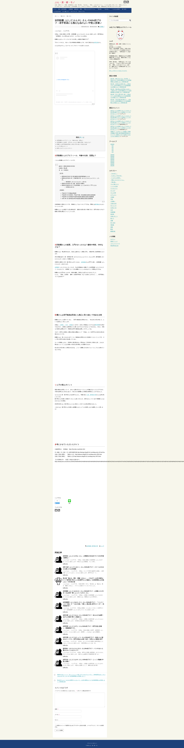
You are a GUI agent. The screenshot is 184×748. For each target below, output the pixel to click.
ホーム (54, 9)
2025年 (112, 154)
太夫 (66, 324)
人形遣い (101, 26)
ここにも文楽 (114, 186)
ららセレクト (114, 188)
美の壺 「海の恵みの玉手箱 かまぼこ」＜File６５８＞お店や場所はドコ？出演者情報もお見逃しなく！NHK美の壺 (121, 91)
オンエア (113, 190)
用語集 (112, 225)
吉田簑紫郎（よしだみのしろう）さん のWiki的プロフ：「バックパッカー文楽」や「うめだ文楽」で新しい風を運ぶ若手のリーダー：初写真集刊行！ (83, 604)
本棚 (112, 220)
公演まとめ (113, 207)
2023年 (112, 157)
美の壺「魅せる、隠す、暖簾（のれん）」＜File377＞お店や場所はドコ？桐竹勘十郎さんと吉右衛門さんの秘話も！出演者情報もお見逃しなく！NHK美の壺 (83, 580)
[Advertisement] (80, 120)
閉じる (82, 137)
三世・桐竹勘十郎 (91, 394)
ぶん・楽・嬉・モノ (65, 2)
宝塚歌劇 (71, 9)
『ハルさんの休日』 (116, 9)
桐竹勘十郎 (95, 546)
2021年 (112, 161)
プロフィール (81, 11)
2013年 (112, 165)
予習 (112, 199)
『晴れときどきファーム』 (89, 9)
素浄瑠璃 (97, 324)
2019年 (112, 164)
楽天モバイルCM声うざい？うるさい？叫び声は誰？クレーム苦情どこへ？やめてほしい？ (121, 112)
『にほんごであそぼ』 (116, 175)
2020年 (112, 162)
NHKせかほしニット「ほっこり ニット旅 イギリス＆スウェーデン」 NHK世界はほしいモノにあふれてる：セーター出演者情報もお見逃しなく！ (80, 675)
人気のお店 (113, 203)
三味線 (70, 324)
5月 (113, 145)
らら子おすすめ (57, 11)
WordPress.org (114, 245)
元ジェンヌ (113, 205)
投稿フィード (114, 241)
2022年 (112, 159)
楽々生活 (124, 9)
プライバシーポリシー (92, 743)
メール (57, 714)
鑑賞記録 (76, 9)
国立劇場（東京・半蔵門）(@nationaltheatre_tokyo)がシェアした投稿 (72, 102)
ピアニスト (113, 195)
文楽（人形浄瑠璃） (62, 9)
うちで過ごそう (65, 11)
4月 (113, 147)
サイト (56, 720)
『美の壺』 (99, 9)
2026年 (112, 144)
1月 (113, 152)
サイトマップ (74, 11)
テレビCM (113, 192)
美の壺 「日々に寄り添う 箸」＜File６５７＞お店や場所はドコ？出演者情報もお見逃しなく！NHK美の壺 (121, 96)
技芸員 (112, 214)
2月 (113, 150)
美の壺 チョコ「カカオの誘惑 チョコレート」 (79, 680)
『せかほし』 (107, 9)
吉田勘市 (57, 267)
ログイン (113, 239)
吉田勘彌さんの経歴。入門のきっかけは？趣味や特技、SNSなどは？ (74, 142)
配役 (112, 229)
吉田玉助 (96, 42)
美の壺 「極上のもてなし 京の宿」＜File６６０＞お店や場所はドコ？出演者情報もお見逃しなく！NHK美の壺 (121, 80)
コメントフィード (115, 243)
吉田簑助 (83, 262)
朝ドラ (112, 218)
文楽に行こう (114, 216)
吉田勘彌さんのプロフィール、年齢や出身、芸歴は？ (70, 140)
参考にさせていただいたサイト (64, 148)
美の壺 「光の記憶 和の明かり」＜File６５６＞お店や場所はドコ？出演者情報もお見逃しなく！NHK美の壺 (121, 101)
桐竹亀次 (97, 204)
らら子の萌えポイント (62, 146)
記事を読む (65, 563)
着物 (81, 9)
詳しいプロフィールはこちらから (118, 70)
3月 (113, 149)
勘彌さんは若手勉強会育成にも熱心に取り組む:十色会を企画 (72, 144)
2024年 (112, 156)
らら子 (102, 546)
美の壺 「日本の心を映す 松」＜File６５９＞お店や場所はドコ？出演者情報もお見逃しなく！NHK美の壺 (121, 85)
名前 (57, 709)
